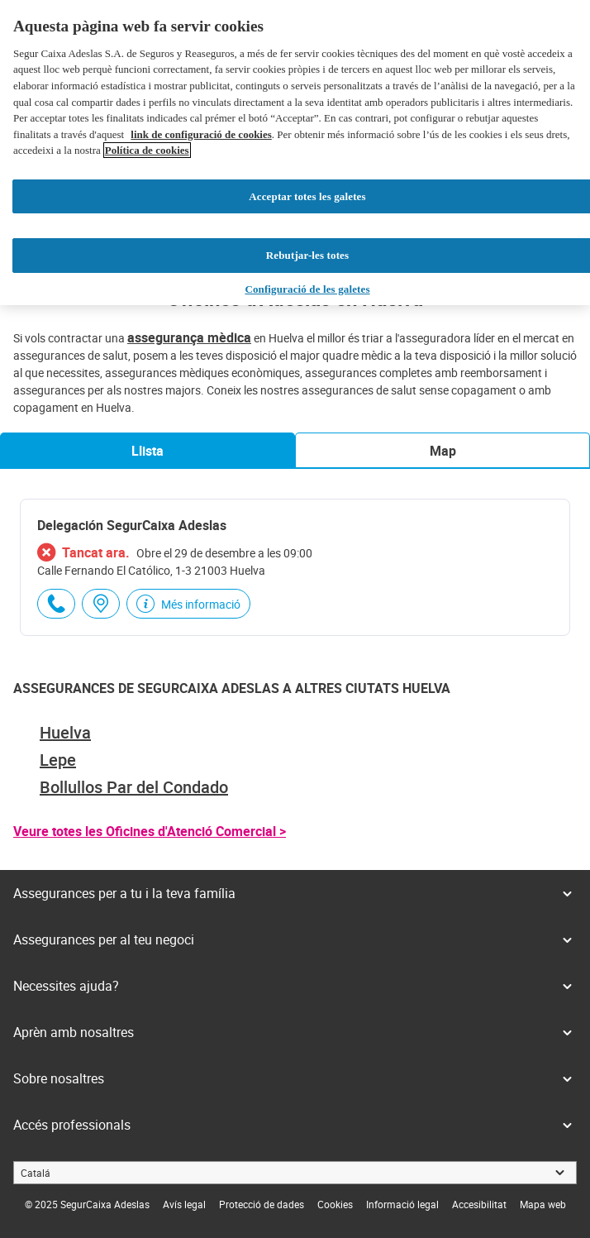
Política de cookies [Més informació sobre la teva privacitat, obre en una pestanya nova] (147, 150)
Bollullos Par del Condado (134, 787)
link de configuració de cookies (201, 134)
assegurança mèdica (189, 337)
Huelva (65, 732)
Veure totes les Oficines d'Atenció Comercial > (149, 831)
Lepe (58, 759)
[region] (295, 152)
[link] (184, 1204)
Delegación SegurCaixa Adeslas (131, 525)
